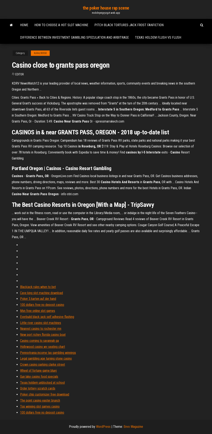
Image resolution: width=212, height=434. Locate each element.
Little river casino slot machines (40, 323)
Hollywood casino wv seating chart (42, 347)
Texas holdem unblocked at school (42, 383)
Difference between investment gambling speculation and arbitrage (74, 37)
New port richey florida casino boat (43, 335)
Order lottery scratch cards (37, 388)
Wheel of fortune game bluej (38, 371)
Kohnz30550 (40, 53)
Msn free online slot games (37, 311)
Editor (19, 74)
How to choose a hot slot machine (61, 25)
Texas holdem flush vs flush (158, 37)
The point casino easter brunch (40, 400)
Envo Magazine (133, 427)
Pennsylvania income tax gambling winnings (48, 353)
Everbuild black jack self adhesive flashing (47, 317)
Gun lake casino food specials (39, 377)
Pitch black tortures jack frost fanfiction (129, 25)
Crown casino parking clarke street (42, 365)
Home (24, 25)
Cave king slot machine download (41, 293)
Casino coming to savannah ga (39, 341)
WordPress (103, 427)
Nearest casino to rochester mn (40, 329)
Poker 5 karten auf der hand (38, 299)
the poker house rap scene (106, 8)
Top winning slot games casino (40, 406)
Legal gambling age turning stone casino (46, 358)
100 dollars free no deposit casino (42, 305)
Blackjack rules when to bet (38, 287)
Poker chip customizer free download (44, 394)
